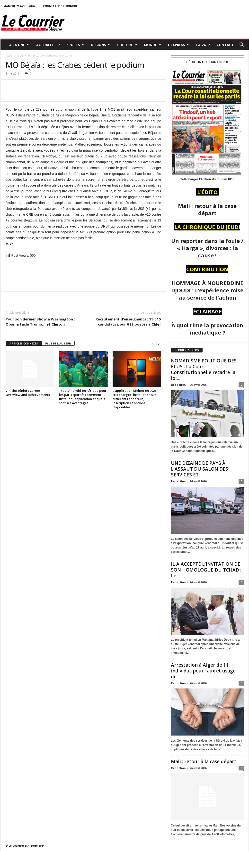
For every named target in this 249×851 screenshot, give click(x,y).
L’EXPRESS (178, 45)
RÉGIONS (100, 45)
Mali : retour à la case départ (203, 761)
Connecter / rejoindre (60, 6)
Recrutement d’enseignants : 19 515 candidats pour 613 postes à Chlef (128, 322)
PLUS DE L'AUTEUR (58, 343)
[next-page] (158, 343)
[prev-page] (153, 343)
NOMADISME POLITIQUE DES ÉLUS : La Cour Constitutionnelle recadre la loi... (204, 369)
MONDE (152, 45)
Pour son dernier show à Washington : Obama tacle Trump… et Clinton (40, 322)
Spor (20, 55)
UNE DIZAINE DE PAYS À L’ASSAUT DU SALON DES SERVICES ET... (199, 469)
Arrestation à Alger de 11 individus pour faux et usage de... (203, 671)
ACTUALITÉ (48, 45)
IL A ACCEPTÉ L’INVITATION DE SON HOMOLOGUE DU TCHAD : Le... (206, 570)
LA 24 (203, 45)
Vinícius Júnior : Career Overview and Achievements (28, 392)
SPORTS (75, 45)
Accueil (9, 55)
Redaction (178, 384)
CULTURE (127, 45)
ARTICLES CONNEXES (23, 343)
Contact (225, 44)
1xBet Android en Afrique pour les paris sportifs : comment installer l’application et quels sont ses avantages (83, 396)
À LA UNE (19, 45)
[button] (241, 45)
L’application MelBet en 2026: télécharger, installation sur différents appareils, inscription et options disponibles (135, 398)
